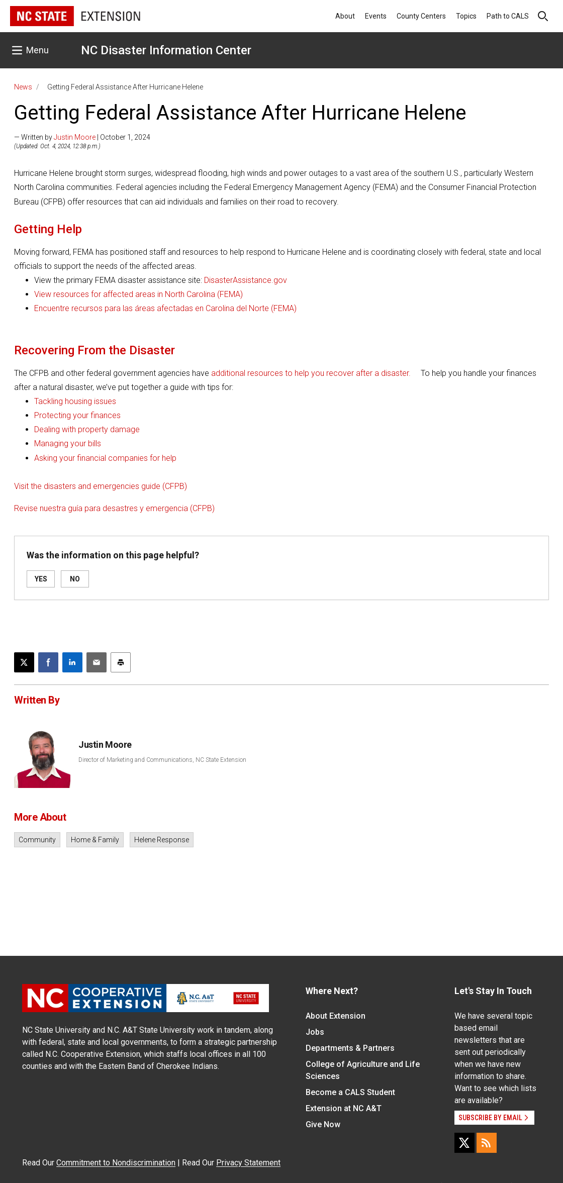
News (23, 87)
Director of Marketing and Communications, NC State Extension (162, 759)
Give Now (323, 1124)
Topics (466, 16)
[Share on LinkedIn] (72, 662)
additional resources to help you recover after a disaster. (311, 373)
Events (376, 16)
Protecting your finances (77, 415)
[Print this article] (121, 662)
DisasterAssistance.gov (245, 280)
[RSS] (487, 1143)
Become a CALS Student (350, 1092)
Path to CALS (508, 16)
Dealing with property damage (87, 429)
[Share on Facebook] (48, 662)
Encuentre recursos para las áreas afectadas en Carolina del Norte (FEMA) (165, 308)
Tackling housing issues (75, 401)
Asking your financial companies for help (105, 458)
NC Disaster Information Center (166, 50)
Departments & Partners (350, 1048)
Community (37, 840)
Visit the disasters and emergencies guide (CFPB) (100, 486)
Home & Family (95, 840)
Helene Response (161, 840)
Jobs (315, 1032)
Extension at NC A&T (344, 1108)
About (345, 16)
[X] (464, 1143)
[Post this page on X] (24, 662)
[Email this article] (96, 662)
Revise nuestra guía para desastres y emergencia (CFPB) (114, 508)
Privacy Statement (248, 1162)
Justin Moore (75, 137)
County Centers (421, 16)
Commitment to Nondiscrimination (115, 1162)
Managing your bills (67, 443)
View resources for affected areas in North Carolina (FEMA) (138, 294)
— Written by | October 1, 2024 (82, 137)
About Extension (335, 1016)
